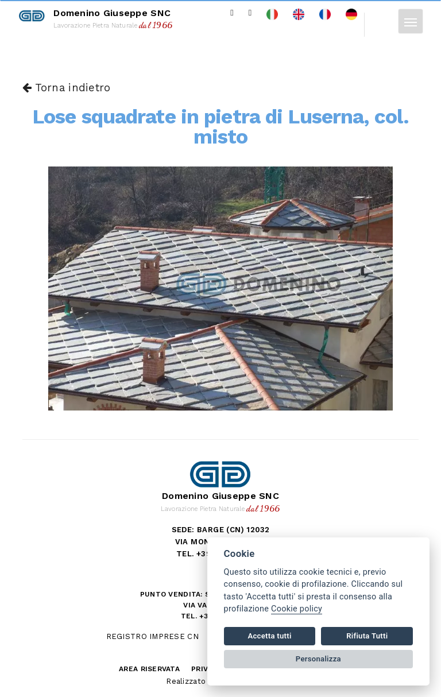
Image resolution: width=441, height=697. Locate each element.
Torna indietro (66, 88)
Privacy (206, 669)
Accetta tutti (269, 636)
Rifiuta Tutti (367, 636)
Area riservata (149, 669)
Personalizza (318, 659)
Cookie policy (296, 609)
